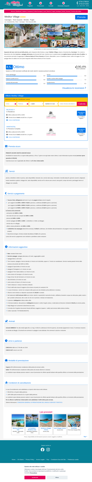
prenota (81, 17)
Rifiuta (57, 477)
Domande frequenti (63, 4)
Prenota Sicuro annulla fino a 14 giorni (19, 117)
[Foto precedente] (6, 36)
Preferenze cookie (73, 459)
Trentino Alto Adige (76, 11)
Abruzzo (13, 11)
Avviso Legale (40, 459)
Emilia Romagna (38, 11)
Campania (30, 11)
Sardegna (58, 11)
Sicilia (63, 11)
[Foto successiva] (38, 36)
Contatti (51, 4)
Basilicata (18, 11)
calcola (81, 104)
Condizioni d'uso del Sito (58, 459)
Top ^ (85, 436)
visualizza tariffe (81, 113)
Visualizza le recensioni (74, 88)
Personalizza (33, 473)
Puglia (53, 11)
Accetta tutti (35, 477)
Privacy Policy (30, 459)
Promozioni (40, 4)
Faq (48, 459)
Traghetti (30, 4)
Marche (49, 11)
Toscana (68, 11)
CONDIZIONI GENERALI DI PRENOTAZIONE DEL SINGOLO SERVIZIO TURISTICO (39, 402)
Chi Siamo (20, 459)
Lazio (44, 11)
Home (13, 459)
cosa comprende (13, 120)
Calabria (24, 11)
